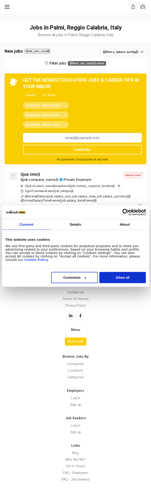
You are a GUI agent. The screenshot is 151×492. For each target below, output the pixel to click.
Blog (75, 453)
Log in (75, 398)
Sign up (75, 405)
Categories (75, 377)
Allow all (122, 277)
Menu (8, 6)
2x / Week (48, 95)
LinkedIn (70, 316)
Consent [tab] (26, 224)
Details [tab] (75, 224)
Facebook (80, 316)
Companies (75, 364)
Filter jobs (77, 63)
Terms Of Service (76, 299)
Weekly (31, 95)
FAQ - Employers (75, 473)
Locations (75, 370)
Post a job (75, 341)
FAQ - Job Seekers (75, 479)
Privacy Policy (75, 305)
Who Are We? (75, 459)
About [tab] (125, 224)
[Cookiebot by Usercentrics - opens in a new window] (126, 212)
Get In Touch (75, 466)
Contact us (75, 292)
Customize (74, 277)
